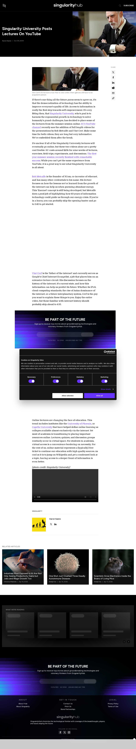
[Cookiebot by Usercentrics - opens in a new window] (105, 352)
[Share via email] (113, 93)
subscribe (129, 5)
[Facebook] (60, 732)
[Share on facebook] (113, 77)
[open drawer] (4, 5)
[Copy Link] (113, 98)
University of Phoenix (79, 423)
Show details (106, 389)
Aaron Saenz (6, 41)
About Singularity (23, 706)
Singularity (37, 511)
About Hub (23, 704)
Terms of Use (113, 706)
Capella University (42, 427)
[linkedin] (55, 524)
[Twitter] (64, 732)
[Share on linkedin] (113, 82)
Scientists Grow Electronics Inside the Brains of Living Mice (112, 577)
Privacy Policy (113, 704)
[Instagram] (69, 732)
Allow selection (68, 396)
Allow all (99, 396)
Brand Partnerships (68, 709)
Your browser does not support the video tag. (65, 485)
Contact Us (68, 704)
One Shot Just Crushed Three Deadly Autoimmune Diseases (67, 577)
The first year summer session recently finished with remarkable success (64, 157)
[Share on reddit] (113, 88)
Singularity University (62, 113)
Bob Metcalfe (39, 176)
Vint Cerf (37, 273)
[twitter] (51, 524)
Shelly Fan (52, 582)
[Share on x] (113, 72)
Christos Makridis (10, 582)
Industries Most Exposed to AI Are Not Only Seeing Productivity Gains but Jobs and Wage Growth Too (23, 576)
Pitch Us (68, 706)
